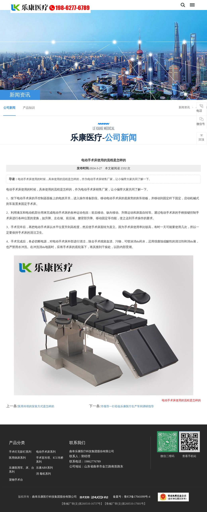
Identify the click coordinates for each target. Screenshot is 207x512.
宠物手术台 (16, 479)
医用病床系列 (17, 457)
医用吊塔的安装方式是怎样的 (36, 406)
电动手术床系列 (46, 451)
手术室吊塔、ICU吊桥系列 (49, 459)
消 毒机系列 (43, 473)
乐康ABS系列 (44, 467)
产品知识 (29, 107)
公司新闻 (9, 107)
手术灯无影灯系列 (20, 451)
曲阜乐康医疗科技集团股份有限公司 (54, 496)
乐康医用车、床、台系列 (21, 469)
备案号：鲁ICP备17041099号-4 (131, 496)
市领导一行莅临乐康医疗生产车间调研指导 (127, 406)
